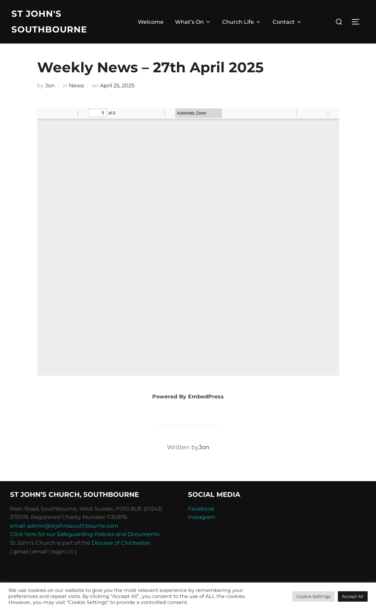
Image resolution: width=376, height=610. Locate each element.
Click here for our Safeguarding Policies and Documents (85, 534)
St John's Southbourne (49, 21)
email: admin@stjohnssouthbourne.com (64, 526)
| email (39, 551)
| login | (58, 551)
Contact (287, 22)
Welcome (151, 22)
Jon (50, 85)
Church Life (241, 22)
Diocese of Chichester (121, 543)
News (76, 85)
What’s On (193, 22)
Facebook (201, 509)
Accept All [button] (353, 596)
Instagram (201, 517)
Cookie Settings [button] (313, 596)
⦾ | (73, 551)
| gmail (19, 551)
